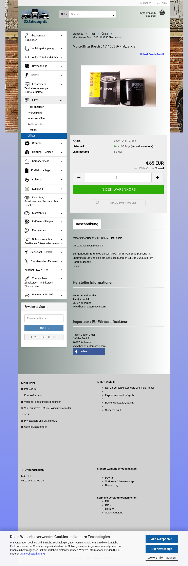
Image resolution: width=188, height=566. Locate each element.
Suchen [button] (145, 3)
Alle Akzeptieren (161, 539)
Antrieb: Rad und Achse (41, 60)
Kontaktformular (33, 397)
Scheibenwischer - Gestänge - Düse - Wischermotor (43, 243)
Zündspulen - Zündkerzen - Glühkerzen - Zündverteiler (39, 284)
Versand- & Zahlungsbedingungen (42, 404)
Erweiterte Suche (44, 339)
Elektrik (31, 77)
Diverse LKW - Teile (39, 297)
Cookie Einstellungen (35, 429)
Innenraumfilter (36, 120)
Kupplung (33, 191)
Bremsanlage (35, 68)
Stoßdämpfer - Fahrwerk (41, 263)
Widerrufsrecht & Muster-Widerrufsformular (47, 410)
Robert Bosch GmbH (152, 56)
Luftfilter (32, 132)
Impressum (30, 391)
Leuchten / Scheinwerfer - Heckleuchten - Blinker (41, 203)
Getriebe (33, 145)
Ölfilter (31, 137)
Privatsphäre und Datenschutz (40, 423)
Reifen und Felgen (38, 224)
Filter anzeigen (35, 109)
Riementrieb (35, 232)
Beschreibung (87, 226)
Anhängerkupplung (39, 51)
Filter (31, 102)
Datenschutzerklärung (32, 553)
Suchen (44, 330)
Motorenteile (35, 216)
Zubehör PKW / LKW (36, 272)
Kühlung (32, 181)
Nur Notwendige (161, 548)
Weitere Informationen (162, 557)
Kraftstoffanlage (37, 172)
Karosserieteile (36, 163)
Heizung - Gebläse (38, 154)
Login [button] (162, 3)
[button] (79, 179)
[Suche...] (64, 14)
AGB (26, 416)
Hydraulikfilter (35, 114)
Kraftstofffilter (35, 126)
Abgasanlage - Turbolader (35, 39)
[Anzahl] (118, 179)
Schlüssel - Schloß (38, 254)
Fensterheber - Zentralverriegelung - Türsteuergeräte (36, 90)
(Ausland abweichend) (142, 148)
